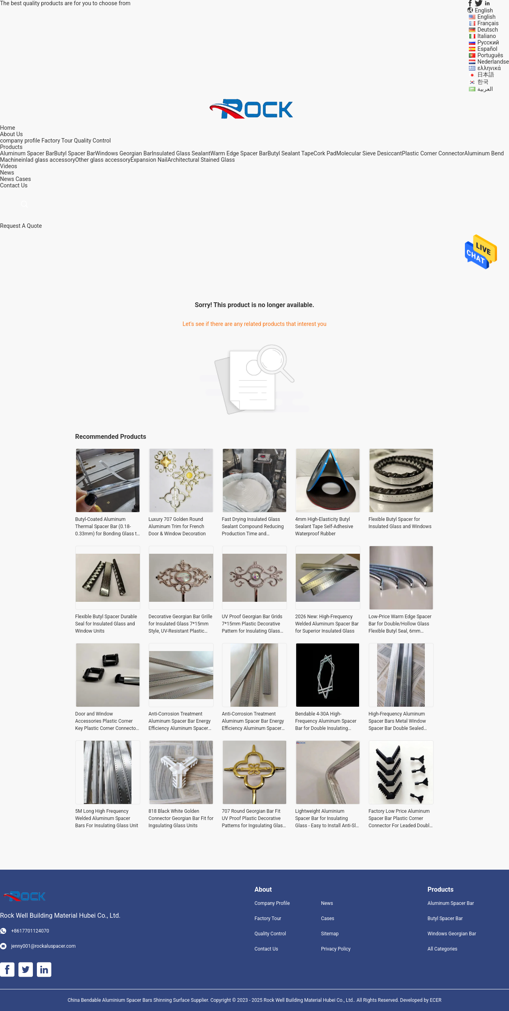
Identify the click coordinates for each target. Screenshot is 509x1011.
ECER (436, 1000)
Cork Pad (324, 153)
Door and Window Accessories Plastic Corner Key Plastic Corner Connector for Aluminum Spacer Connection (106, 721)
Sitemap (330, 934)
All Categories (442, 949)
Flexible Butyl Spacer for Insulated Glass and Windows (400, 523)
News (7, 179)
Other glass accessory (102, 160)
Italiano (486, 36)
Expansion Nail (148, 160)
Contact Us (266, 949)
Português (490, 55)
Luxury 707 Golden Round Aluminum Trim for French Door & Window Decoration (177, 527)
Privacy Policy (336, 949)
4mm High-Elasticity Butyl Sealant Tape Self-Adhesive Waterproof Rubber (324, 527)
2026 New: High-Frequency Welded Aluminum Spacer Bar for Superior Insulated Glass (327, 624)
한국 (483, 81)
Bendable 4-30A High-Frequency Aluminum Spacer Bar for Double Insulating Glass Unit (326, 721)
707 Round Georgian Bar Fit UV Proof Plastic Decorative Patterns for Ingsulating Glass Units (253, 818)
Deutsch (487, 29)
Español (487, 49)
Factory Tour (57, 140)
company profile (20, 140)
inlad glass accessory (48, 160)
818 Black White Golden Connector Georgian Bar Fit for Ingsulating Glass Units (181, 818)
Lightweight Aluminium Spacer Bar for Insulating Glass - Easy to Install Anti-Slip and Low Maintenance (327, 818)
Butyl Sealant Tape (290, 153)
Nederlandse (493, 61)
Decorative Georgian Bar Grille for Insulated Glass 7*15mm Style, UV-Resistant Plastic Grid (180, 624)
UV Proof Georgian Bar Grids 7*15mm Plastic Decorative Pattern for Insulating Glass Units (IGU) (252, 624)
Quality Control (92, 140)
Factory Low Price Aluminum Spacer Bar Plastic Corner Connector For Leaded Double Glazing (400, 818)
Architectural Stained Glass (201, 160)
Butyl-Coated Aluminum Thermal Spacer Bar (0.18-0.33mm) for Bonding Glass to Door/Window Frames (107, 527)
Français (488, 23)
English (486, 17)
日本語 (485, 74)
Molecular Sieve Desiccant (369, 153)
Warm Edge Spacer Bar (239, 153)
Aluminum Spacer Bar (27, 153)
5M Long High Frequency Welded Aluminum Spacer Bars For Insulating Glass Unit (106, 818)
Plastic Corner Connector (433, 153)
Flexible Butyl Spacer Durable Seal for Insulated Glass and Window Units (106, 624)
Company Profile (272, 903)
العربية (485, 89)
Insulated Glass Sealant (181, 153)
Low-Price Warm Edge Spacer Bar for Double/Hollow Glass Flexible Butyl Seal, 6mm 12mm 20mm (400, 624)
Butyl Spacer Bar (74, 153)
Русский (488, 42)
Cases (23, 179)
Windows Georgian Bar (123, 153)
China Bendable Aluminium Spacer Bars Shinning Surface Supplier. (139, 1000)
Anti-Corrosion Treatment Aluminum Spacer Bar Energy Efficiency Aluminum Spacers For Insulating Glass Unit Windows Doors (180, 721)
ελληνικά (489, 68)
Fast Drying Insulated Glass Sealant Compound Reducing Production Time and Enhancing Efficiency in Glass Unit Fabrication (253, 527)
